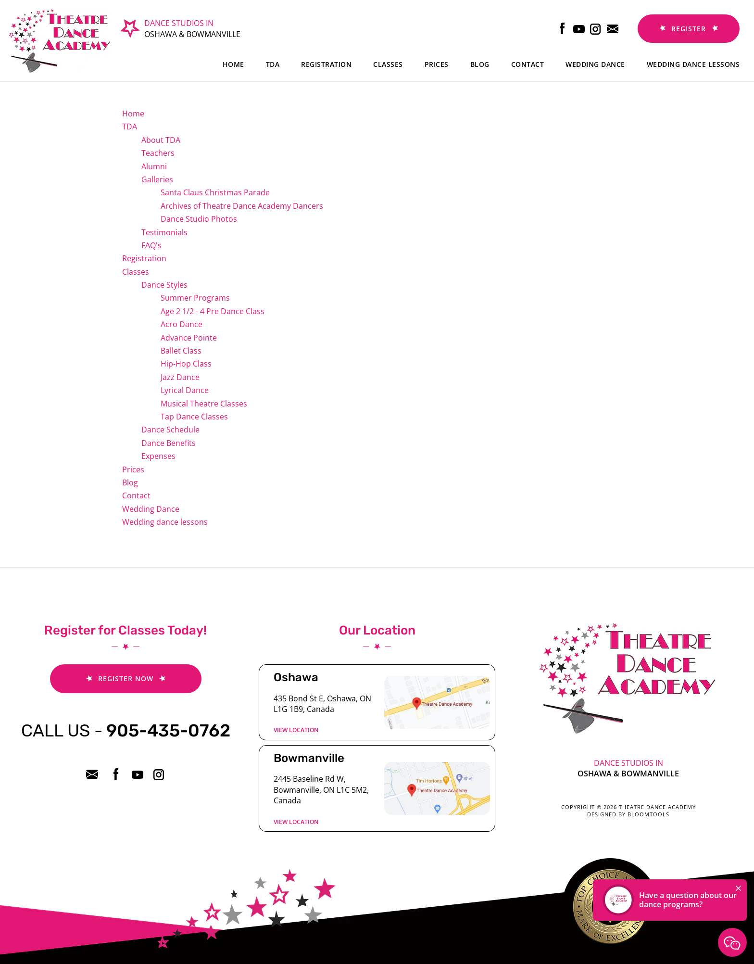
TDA (273, 64)
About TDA (160, 140)
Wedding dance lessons (693, 64)
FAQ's (151, 245)
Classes (388, 64)
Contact (527, 64)
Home (233, 64)
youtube (579, 29)
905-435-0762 (125, 730)
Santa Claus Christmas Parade (215, 192)
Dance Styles (164, 284)
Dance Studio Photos (199, 219)
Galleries (157, 179)
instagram (596, 29)
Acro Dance (181, 324)
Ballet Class (181, 350)
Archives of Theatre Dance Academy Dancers (242, 206)
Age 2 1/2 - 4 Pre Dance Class (212, 311)
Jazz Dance (180, 377)
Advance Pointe (189, 337)
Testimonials (164, 232)
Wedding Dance (595, 64)
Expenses (158, 456)
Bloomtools (648, 814)
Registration (326, 64)
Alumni (154, 166)
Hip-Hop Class (186, 363)
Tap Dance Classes (194, 416)
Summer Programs (195, 297)
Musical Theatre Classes (204, 403)
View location (296, 730)
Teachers (158, 153)
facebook (562, 29)
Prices (437, 64)
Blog (480, 64)
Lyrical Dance (185, 390)
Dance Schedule (170, 429)
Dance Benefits (168, 443)
